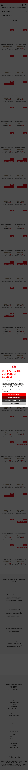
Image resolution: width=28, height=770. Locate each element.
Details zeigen (14, 404)
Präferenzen (12, 389)
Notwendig (5, 389)
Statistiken (19, 389)
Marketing (5, 391)
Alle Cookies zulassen (14, 394)
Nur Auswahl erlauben (14, 397)
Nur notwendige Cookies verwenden (14, 400)
